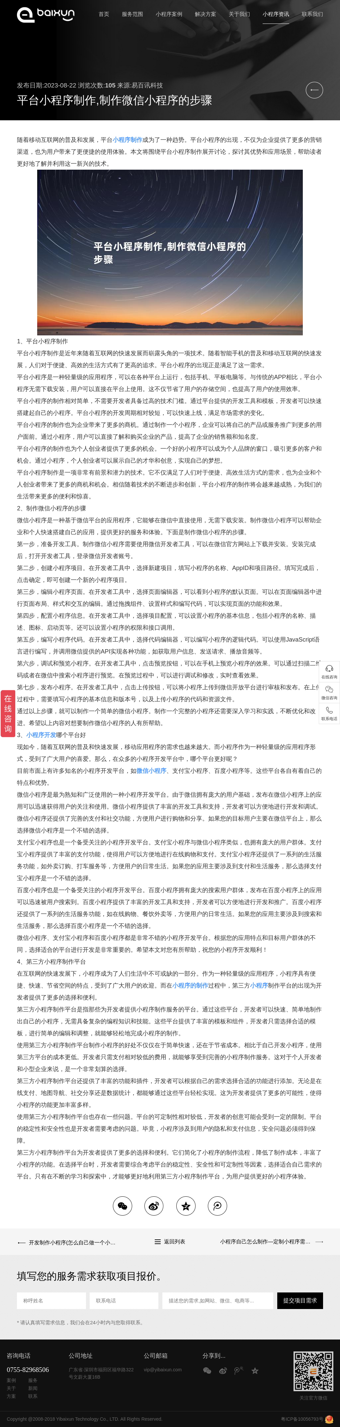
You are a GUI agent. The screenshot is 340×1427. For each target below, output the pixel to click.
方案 (11, 1396)
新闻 (33, 1388)
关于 (11, 1388)
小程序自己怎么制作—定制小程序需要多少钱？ (271, 1241)
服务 (33, 1380)
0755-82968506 (28, 1369)
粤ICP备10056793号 (302, 1419)
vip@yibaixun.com (163, 1369)
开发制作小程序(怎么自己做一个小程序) (74, 1241)
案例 (11, 1380)
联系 (33, 1396)
